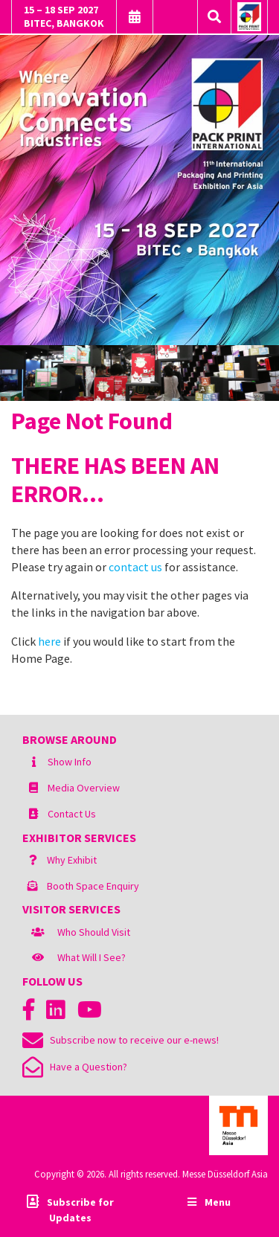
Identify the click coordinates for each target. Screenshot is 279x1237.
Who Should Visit (93, 932)
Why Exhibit (72, 860)
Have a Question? (74, 1066)
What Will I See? (91, 957)
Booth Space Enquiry (93, 886)
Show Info (70, 761)
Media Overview (84, 787)
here (49, 641)
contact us (135, 566)
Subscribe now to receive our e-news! (120, 1040)
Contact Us (72, 813)
